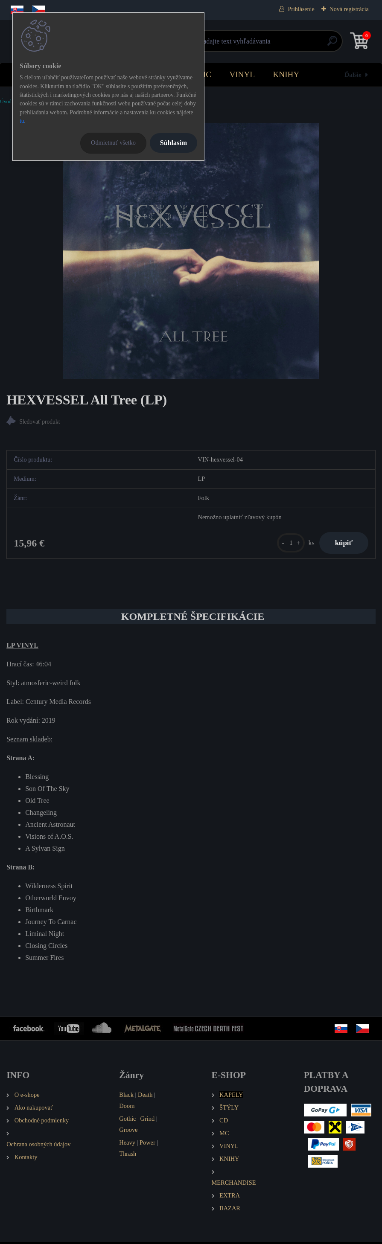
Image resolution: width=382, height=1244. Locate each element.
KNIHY (286, 74)
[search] (293, 44)
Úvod (6, 102)
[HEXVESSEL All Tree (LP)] (191, 251)
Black (126, 1096)
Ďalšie (353, 74)
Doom (126, 1107)
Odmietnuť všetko (113, 142)
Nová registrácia (349, 9)
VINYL (242, 74)
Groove (128, 1131)
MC (204, 74)
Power (147, 1144)
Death (145, 1096)
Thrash (127, 1155)
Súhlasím (173, 142)
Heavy (127, 1144)
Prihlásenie (301, 9)
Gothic (127, 1120)
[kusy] (287, 543)
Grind (147, 1120)
